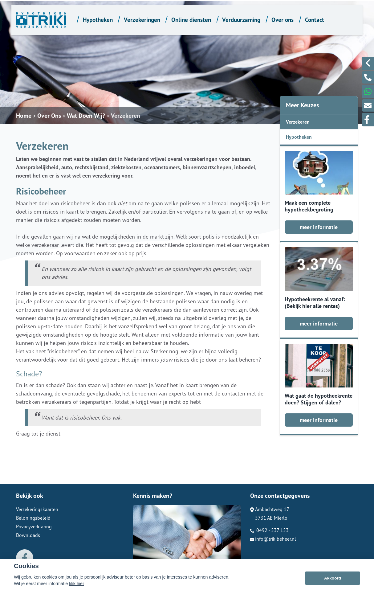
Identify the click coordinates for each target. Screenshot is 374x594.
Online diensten (191, 19)
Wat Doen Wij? (86, 116)
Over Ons (49, 116)
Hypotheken (98, 19)
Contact (314, 19)
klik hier (76, 583)
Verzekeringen (142, 19)
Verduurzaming (241, 19)
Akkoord (332, 578)
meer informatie (319, 227)
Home (23, 116)
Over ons (282, 19)
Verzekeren (125, 116)
